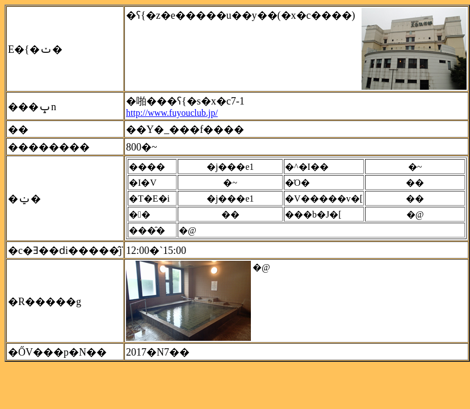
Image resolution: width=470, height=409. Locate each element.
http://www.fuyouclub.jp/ (172, 113)
